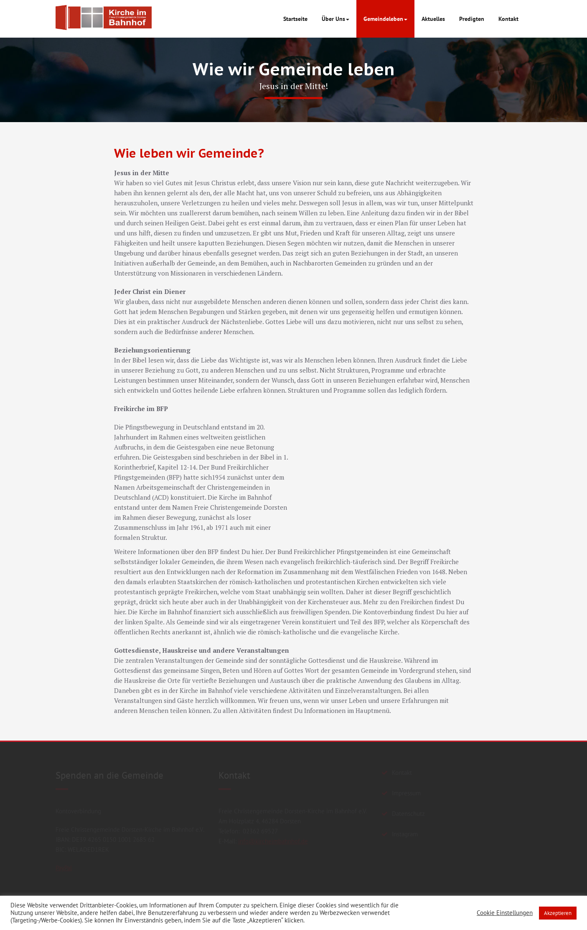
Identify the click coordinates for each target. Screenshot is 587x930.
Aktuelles (433, 19)
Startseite (295, 19)
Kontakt (508, 19)
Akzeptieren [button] (558, 913)
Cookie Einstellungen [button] (505, 913)
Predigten (471, 19)
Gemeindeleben (385, 19)
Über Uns (335, 19)
